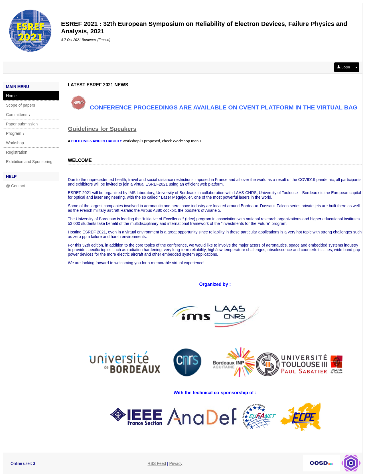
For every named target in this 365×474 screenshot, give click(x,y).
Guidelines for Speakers (102, 128)
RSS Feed (157, 463)
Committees (18, 114)
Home (11, 95)
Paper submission (22, 124)
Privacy (175, 463)
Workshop (15, 143)
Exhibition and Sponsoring (29, 161)
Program (15, 133)
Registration (16, 152)
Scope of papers (20, 105)
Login (343, 67)
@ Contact (15, 186)
